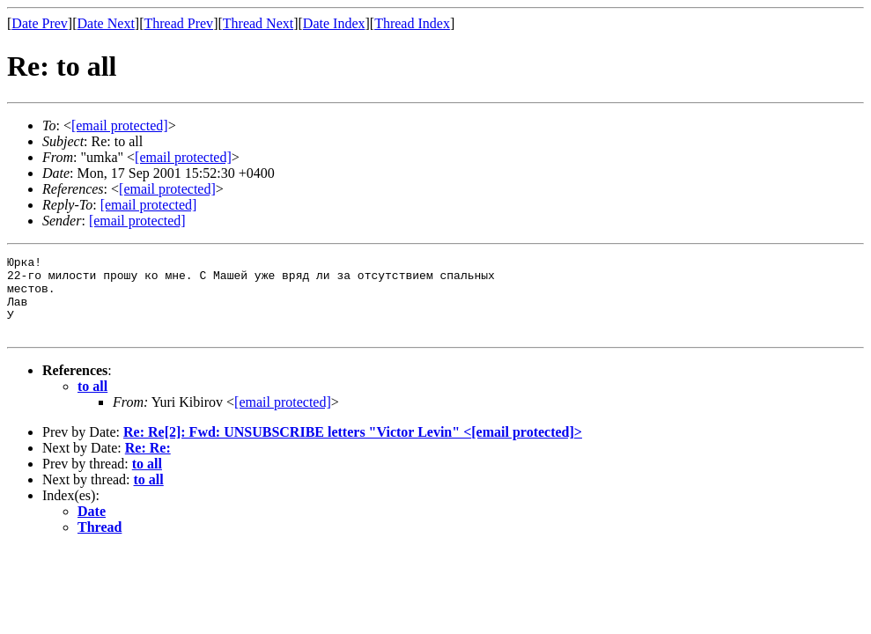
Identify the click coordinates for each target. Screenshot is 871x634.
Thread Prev (178, 23)
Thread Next (258, 23)
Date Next (106, 23)
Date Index (334, 23)
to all (92, 401)
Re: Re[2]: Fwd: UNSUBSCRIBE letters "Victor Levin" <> (352, 447)
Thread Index (412, 23)
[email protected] (282, 417)
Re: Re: (148, 463)
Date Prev (39, 23)
